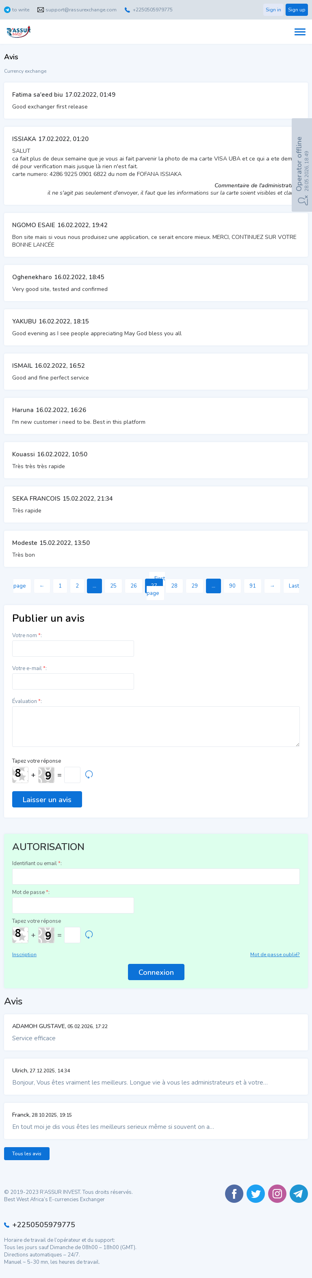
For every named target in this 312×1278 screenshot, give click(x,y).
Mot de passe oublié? (275, 954)
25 (113, 586)
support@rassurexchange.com (81, 10)
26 (133, 586)
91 (252, 586)
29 (194, 586)
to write (20, 10)
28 (174, 586)
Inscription (24, 954)
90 (232, 586)
